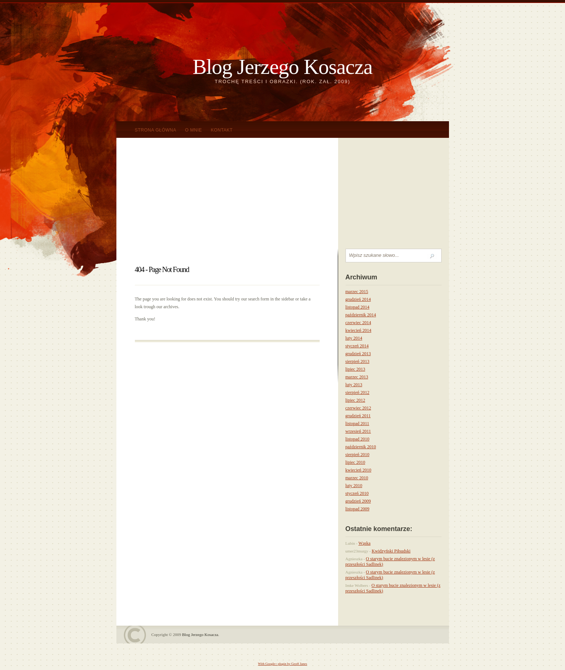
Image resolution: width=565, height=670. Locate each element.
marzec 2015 (357, 291)
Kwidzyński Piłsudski (391, 551)
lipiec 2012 (355, 400)
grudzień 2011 (358, 415)
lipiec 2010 (355, 462)
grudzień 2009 (358, 501)
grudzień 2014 (358, 299)
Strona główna (156, 130)
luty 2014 (354, 338)
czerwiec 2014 (358, 322)
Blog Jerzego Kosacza (282, 66)
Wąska (364, 543)
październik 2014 (361, 314)
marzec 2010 (357, 477)
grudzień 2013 (358, 353)
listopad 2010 (358, 439)
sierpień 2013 (358, 361)
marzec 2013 (357, 377)
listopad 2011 (358, 423)
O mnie (193, 130)
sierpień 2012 (358, 392)
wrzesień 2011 (358, 431)
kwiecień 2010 (358, 470)
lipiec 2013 (355, 369)
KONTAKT (221, 130)
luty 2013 (354, 384)
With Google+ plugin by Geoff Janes (282, 664)
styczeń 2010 (357, 493)
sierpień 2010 (358, 454)
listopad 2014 (358, 307)
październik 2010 (361, 446)
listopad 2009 (358, 508)
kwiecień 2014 (358, 330)
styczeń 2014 (357, 345)
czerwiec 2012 (358, 408)
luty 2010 (354, 485)
